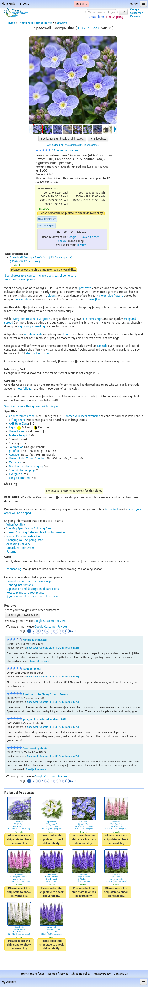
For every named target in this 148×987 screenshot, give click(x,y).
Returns (11, 551)
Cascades (15, 462)
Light (12, 427)
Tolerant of (16, 447)
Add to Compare (46, 225)
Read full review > (39, 661)
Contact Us (121, 973)
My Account (9, 982)
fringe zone (18, 420)
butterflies (93, 299)
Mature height (18, 435)
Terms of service (58, 973)
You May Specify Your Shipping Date (29, 528)
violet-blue (106, 295)
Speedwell (62, 22)
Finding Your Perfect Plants (36, 22)
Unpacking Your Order (20, 547)
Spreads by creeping (22, 470)
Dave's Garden (90, 237)
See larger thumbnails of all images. (62, 138)
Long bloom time (19, 478)
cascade (102, 346)
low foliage (24, 388)
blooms (52, 295)
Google (71, 237)
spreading (38, 326)
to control (111, 509)
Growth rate (17, 431)
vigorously (24, 326)
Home (11, 22)
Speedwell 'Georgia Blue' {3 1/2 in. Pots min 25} (53, 647)
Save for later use (47, 219)
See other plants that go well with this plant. (32, 406)
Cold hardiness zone (21, 416)
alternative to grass (38, 353)
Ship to (81, 4)
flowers (118, 295)
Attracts (14, 454)
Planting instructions (19, 585)
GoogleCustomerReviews (136, 13)
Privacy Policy (102, 973)
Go (123, 11)
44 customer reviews (57, 150)
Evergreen (15, 474)
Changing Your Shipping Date (24, 540)
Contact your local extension (82, 416)
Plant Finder (9, 3)
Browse (26, 3)
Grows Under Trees (21, 458)
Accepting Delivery (18, 544)
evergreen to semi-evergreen (31, 319)
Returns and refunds (32, 973)
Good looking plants (35, 748)
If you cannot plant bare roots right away (32, 596)
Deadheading (13, 569)
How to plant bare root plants (25, 592)
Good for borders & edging (26, 466)
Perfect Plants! (32, 669)
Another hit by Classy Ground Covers (45, 694)
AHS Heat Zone (18, 423)
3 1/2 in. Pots (88, 28)
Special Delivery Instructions (24, 536)
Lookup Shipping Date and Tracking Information (36, 532)
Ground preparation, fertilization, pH (29, 581)
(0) (134, 3)
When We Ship (15, 524)
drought (67, 334)
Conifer (39, 458)
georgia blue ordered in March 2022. (45, 719)
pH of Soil (15, 451)
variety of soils (33, 334)
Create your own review (23, 615)
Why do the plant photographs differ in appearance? (73, 145)
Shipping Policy (80, 973)
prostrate (85, 288)
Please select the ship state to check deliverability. (71, 213)
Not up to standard (35, 640)
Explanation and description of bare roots (32, 589)
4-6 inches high (92, 319)
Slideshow (98, 138)
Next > (72, 630)
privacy (81, 245)
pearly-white (23, 299)
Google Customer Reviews (50, 621)
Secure (62, 241)
